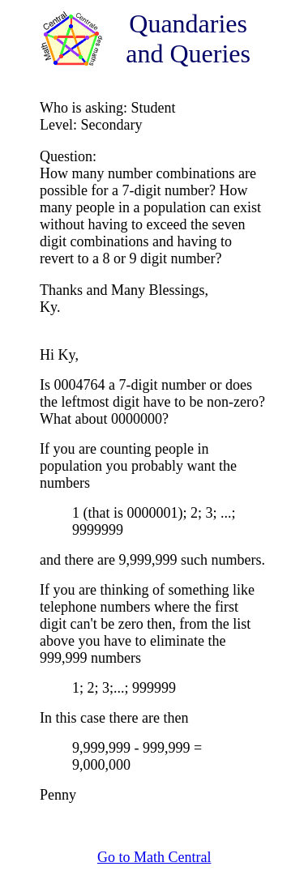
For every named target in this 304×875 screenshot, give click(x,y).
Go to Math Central (154, 857)
